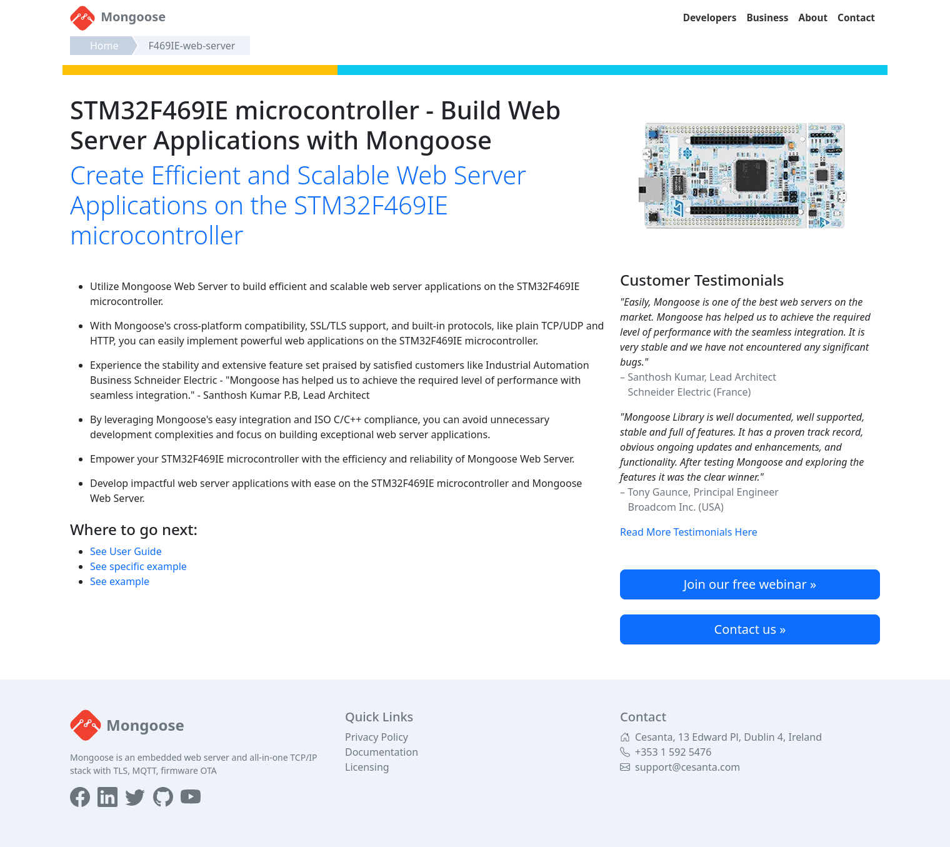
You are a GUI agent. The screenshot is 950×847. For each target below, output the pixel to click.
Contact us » (750, 629)
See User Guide (126, 551)
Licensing (367, 767)
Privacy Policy (376, 737)
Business (767, 17)
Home (104, 46)
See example (119, 581)
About (813, 17)
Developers (710, 17)
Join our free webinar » (750, 584)
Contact (856, 17)
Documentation (381, 752)
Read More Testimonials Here (689, 532)
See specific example (138, 566)
